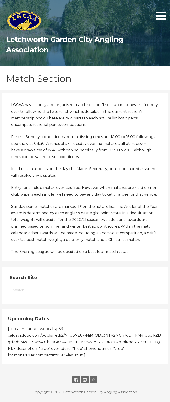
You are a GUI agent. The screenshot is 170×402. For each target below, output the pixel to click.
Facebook (76, 379)
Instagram (85, 379)
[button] (162, 10)
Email (93, 379)
